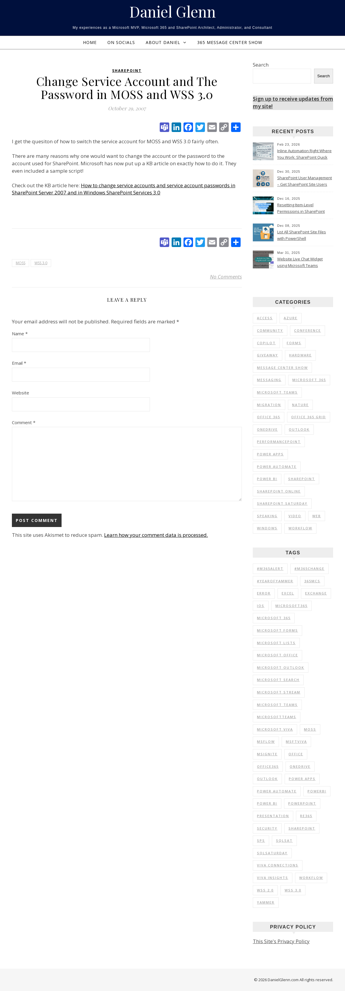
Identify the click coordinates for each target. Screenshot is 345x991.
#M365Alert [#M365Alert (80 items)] (270, 568)
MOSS (20, 262)
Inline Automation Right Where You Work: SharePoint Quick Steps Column (304, 154)
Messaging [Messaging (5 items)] (269, 379)
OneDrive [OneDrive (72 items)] (300, 766)
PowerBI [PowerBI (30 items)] (317, 791)
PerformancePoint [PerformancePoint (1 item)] (279, 441)
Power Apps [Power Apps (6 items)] (270, 454)
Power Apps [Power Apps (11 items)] (302, 778)
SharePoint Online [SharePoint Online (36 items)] (279, 491)
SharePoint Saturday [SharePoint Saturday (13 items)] (282, 503)
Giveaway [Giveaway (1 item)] (267, 355)
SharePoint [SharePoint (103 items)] (301, 478)
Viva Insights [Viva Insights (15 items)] (272, 877)
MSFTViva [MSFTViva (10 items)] (296, 741)
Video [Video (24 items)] (294, 516)
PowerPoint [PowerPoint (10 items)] (302, 803)
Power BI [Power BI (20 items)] (267, 803)
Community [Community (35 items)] (270, 330)
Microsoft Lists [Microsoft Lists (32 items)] (276, 643)
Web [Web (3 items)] (316, 516)
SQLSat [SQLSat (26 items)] (284, 840)
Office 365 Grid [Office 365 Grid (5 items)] (308, 417)
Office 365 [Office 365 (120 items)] (268, 417)
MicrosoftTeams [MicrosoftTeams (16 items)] (276, 717)
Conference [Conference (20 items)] (307, 330)
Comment (23, 422)
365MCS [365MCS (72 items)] (312, 581)
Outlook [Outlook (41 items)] (267, 778)
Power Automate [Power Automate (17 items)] (277, 466)
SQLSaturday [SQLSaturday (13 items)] (272, 853)
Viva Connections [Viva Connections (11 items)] (277, 865)
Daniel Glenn (172, 11)
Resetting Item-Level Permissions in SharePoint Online (301, 208)
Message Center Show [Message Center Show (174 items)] (282, 367)
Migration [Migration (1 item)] (269, 404)
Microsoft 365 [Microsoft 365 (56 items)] (309, 379)
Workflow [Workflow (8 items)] (311, 877)
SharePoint (127, 70)
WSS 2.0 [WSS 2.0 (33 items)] (265, 890)
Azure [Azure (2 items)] (290, 318)
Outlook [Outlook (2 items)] (299, 429)
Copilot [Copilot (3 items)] (266, 343)
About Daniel (163, 42)
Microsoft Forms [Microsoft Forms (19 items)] (277, 630)
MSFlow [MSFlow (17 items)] (266, 741)
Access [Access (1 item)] (265, 318)
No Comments (226, 276)
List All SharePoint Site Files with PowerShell (301, 235)
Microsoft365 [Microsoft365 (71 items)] (291, 605)
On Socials (121, 42)
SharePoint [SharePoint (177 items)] (301, 828)
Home (90, 42)
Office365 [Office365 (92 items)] (268, 766)
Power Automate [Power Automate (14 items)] (277, 791)
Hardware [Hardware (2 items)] (300, 355)
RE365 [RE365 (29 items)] (306, 816)
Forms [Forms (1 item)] (294, 343)
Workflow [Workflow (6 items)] (300, 528)
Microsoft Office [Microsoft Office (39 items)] (277, 655)
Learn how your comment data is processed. (156, 534)
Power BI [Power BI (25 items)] (267, 478)
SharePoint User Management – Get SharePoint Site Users (304, 181)
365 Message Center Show (229, 42)
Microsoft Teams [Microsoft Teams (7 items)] (277, 392)
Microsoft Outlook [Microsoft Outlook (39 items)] (280, 667)
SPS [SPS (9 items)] (261, 840)
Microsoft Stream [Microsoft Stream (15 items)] (278, 692)
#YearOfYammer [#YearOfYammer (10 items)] (275, 581)
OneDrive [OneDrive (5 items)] (267, 429)
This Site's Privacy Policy (281, 941)
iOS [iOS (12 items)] (260, 605)
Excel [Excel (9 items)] (288, 593)
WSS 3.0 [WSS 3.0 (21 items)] (293, 890)
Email (19, 363)
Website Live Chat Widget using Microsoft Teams (300, 262)
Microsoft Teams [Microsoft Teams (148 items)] (277, 704)
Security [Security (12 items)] (267, 828)
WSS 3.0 (40, 262)
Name (20, 333)
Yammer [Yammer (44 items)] (266, 902)
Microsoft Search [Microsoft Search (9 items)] (278, 679)
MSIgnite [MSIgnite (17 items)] (267, 754)
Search (261, 64)
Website (20, 393)
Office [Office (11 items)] (295, 754)
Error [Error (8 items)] (264, 593)
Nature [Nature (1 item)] (300, 404)
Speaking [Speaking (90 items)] (267, 516)
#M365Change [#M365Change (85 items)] (309, 568)
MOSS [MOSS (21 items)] (310, 729)
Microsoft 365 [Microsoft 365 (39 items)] (274, 618)
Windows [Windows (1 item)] (267, 528)
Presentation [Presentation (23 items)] (273, 816)
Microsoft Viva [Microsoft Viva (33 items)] (275, 729)
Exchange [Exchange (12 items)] (316, 593)
